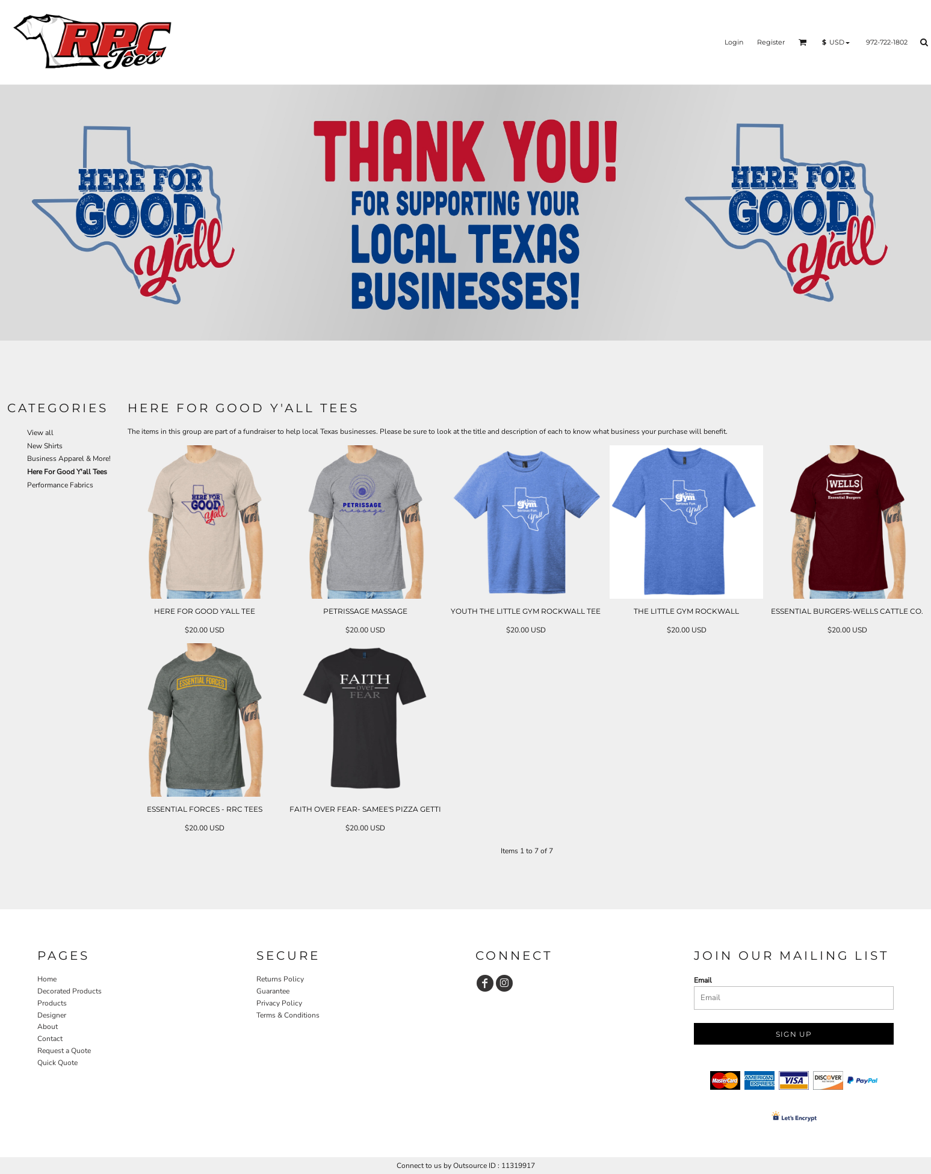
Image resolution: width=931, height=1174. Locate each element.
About (47, 1026)
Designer (51, 1015)
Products (52, 1003)
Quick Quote (57, 1062)
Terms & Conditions (288, 1015)
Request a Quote (64, 1050)
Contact (50, 1038)
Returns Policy (280, 979)
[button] (803, 42)
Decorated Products (69, 991)
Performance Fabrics (60, 485)
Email (703, 980)
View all (40, 432)
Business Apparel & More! (69, 458)
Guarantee (272, 991)
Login (734, 42)
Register (771, 42)
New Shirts (45, 446)
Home (47, 979)
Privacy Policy (279, 1003)
